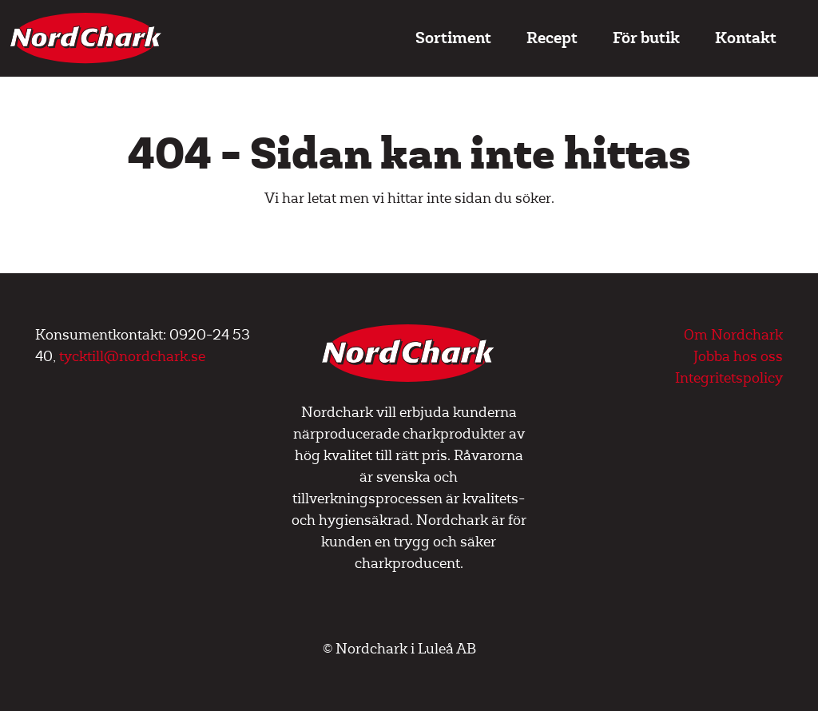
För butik (646, 38)
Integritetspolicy (729, 378)
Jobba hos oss (738, 357)
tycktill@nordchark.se (132, 357)
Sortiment (453, 38)
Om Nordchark (733, 335)
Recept (552, 38)
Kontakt (745, 38)
